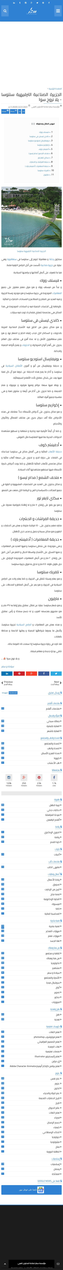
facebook (13, 692)
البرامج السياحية (24, 624)
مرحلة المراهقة (52, 815)
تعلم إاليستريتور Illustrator (47, 1057)
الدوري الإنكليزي (52, 832)
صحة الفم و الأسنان (50, 753)
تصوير (57, 993)
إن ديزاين (56, 1061)
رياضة (57, 837)
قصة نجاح (55, 894)
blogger (5, 692)
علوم (57, 1084)
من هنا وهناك (53, 958)
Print (14, 111)
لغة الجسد (55, 941)
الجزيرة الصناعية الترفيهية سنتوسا (31, 251)
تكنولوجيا (55, 963)
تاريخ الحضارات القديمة (49, 1098)
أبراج (58, 988)
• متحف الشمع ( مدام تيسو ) (39, 153)
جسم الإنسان (53, 1123)
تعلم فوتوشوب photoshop (47, 1037)
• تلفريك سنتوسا (44, 170)
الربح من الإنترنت (52, 890)
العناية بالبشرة (53, 726)
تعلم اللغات (54, 1032)
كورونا (57, 758)
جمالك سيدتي (53, 721)
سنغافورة (12, 259)
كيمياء (56, 1127)
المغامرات (57, 293)
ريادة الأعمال (53, 880)
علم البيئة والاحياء (51, 1093)
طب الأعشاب (53, 763)
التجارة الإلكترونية (52, 899)
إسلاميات (55, 1164)
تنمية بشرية (54, 926)
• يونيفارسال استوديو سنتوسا (39, 140)
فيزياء (57, 1118)
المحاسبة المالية (52, 914)
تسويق (56, 885)
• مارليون (46, 174)
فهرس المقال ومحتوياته (43, 123)
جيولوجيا (56, 1137)
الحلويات (26, 345)
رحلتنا (51, 259)
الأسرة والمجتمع (52, 978)
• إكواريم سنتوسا (43, 145)
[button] (31, 1190)
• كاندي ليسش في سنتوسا (40, 136)
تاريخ (58, 1103)
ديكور (57, 997)
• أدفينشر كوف (44, 149)
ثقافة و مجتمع (53, 954)
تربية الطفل (54, 805)
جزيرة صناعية (47, 265)
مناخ (58, 1147)
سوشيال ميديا (53, 983)
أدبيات (57, 855)
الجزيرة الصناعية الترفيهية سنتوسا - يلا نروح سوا (31, 96)
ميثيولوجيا (55, 1142)
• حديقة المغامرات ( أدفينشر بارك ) (37, 166)
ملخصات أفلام (53, 709)
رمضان (57, 1169)
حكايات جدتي (53, 810)
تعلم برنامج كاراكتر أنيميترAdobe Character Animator (35, 1066)
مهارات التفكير (53, 931)
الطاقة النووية (53, 1152)
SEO (58, 909)
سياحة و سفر (7, 666)
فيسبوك (56, 904)
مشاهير (56, 968)
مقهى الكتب (53, 867)
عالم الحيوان (54, 1108)
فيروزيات (56, 1002)
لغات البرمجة (54, 1047)
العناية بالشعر (53, 731)
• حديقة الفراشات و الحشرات (39, 162)
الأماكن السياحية (15, 366)
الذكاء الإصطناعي (51, 1132)
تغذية (57, 1020)
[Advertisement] (31, 55)
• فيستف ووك (44, 132)
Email (5, 111)
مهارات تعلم (54, 936)
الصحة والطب (53, 749)
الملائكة (56, 1174)
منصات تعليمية (53, 1052)
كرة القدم (55, 842)
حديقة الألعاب (54, 451)
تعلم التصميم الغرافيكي (48, 1042)
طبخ (58, 1015)
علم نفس (55, 1079)
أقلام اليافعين (53, 820)
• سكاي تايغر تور (44, 157)
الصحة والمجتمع (52, 744)
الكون (57, 1088)
